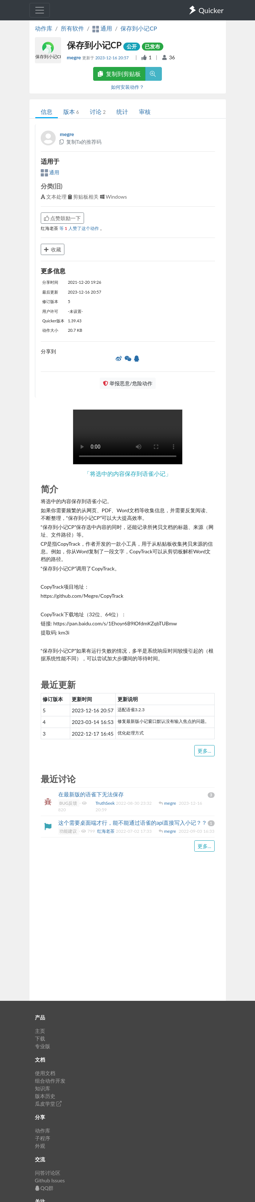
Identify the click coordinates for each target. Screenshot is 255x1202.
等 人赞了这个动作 (79, 228)
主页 (40, 1031)
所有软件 (72, 28)
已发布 (152, 46)
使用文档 (45, 1073)
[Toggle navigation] (39, 10)
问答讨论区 (47, 1173)
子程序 (42, 1138)
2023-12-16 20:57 (112, 57)
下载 (40, 1038)
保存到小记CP (138, 28)
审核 (145, 111)
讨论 (97, 111)
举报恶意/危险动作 (127, 383)
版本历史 (45, 1096)
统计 (122, 111)
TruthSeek (106, 803)
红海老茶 (106, 831)
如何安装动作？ (127, 87)
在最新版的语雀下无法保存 (91, 794)
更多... (204, 751)
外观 (40, 1146)
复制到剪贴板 (119, 73)
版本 (71, 111)
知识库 (42, 1088)
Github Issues (50, 1180)
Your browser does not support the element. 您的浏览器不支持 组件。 (128, 437)
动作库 (43, 28)
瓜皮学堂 (48, 1103)
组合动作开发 (50, 1081)
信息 (46, 111)
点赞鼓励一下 (62, 218)
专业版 (42, 1046)
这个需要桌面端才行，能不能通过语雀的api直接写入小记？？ (132, 822)
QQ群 (44, 1188)
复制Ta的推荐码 (80, 142)
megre (75, 57)
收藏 (52, 249)
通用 (50, 172)
